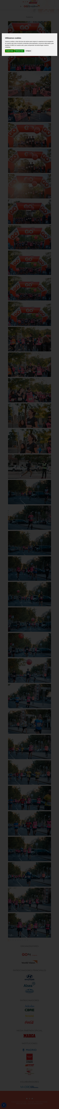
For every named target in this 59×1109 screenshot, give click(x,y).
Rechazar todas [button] (19, 51)
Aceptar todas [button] (9, 51)
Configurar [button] (28, 51)
